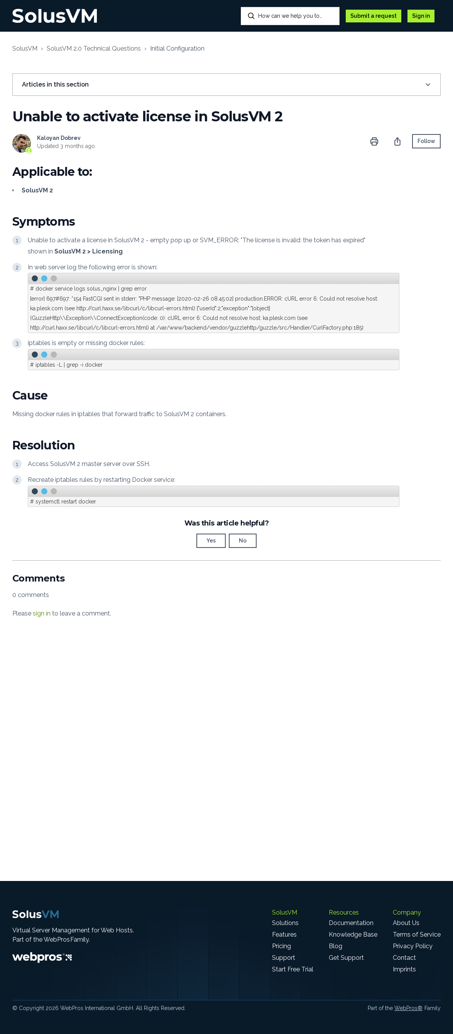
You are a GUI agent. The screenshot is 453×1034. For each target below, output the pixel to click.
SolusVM (24, 48)
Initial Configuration (177, 48)
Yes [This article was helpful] (211, 540)
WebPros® (408, 1008)
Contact (404, 957)
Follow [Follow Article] (426, 141)
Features (284, 934)
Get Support (346, 957)
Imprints (404, 969)
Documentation (351, 923)
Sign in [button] (421, 16)
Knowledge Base (353, 934)
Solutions (285, 923)
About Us (406, 923)
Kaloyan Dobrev (59, 138)
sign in (42, 613)
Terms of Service (417, 934)
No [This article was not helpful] (243, 540)
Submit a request (373, 16)
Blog (335, 946)
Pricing (281, 946)
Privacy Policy (413, 946)
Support (283, 957)
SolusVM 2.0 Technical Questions (94, 48)
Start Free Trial (292, 969)
